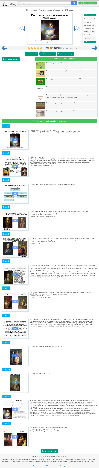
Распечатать (90, 15)
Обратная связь (51, 466)
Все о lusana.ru (38, 466)
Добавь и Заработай (88, 3)
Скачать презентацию (11, 59)
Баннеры (63, 466)
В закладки (89, 42)
